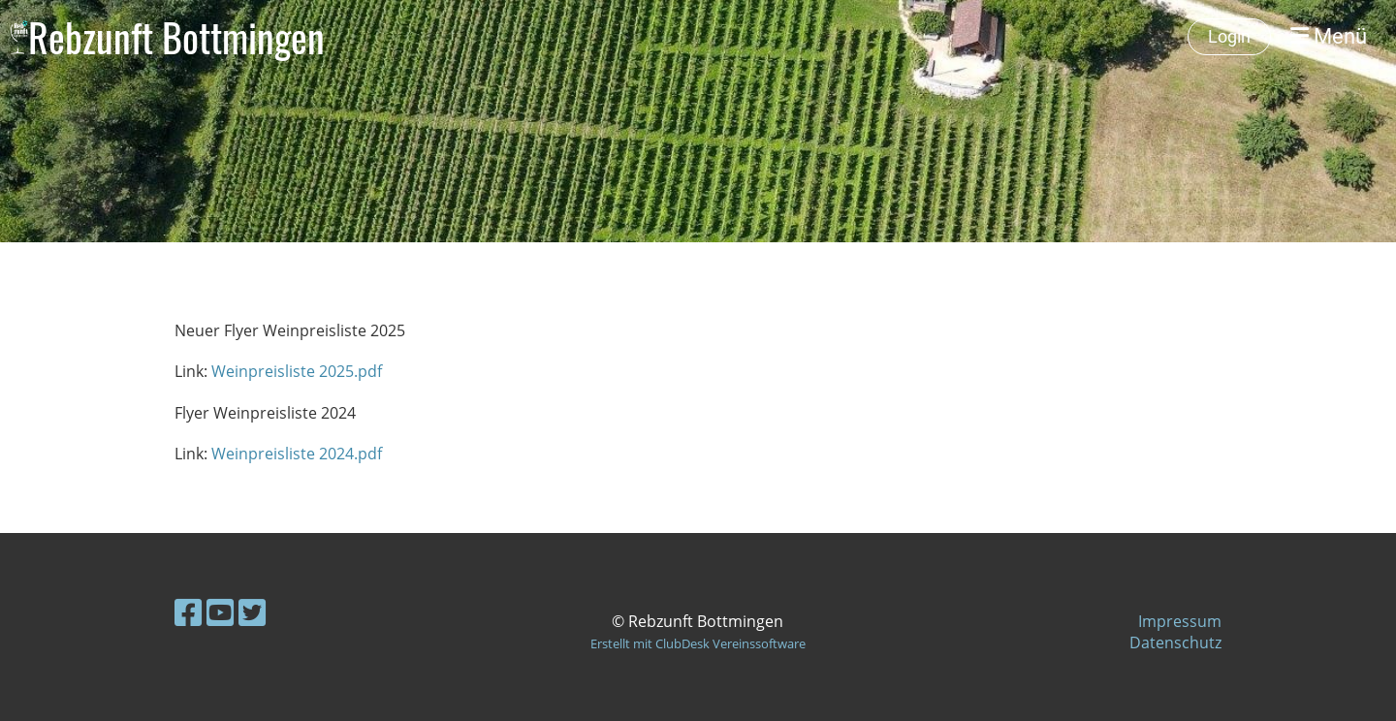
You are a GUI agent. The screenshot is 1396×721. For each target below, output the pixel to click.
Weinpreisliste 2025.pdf (296, 371)
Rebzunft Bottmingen (176, 37)
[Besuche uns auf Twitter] (252, 612)
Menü (1328, 36)
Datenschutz (1175, 642)
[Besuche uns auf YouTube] (220, 612)
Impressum (1180, 621)
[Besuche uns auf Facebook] (188, 612)
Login (1229, 36)
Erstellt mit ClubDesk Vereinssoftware (698, 643)
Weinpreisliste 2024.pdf (296, 453)
